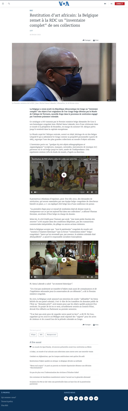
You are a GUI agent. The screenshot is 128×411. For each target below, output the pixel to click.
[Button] (87, 40)
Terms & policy (7, 401)
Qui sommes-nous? (8, 397)
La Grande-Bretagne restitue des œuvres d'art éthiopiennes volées (59, 244)
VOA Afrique (38, 162)
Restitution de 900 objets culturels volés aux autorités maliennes (59, 159)
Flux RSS (4, 405)
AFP (31, 31)
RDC (31, 10)
